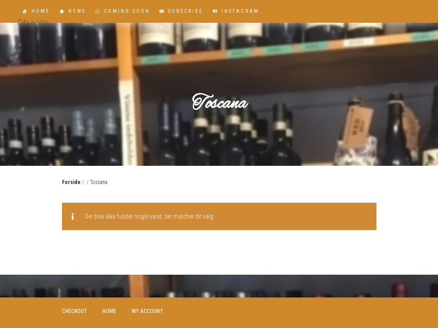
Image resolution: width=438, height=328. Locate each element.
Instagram (240, 11)
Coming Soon (127, 11)
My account (147, 311)
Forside (71, 182)
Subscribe (185, 11)
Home (40, 11)
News (77, 11)
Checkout (74, 311)
